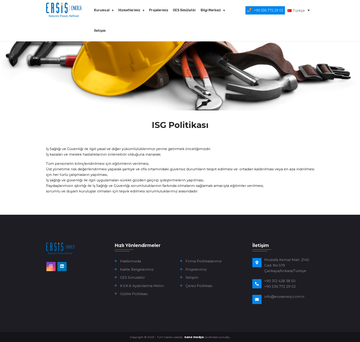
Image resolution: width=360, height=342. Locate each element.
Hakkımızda (130, 261)
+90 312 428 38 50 (279, 281)
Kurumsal (102, 10)
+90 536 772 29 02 (280, 286)
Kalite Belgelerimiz (137, 269)
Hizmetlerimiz (129, 10)
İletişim (100, 31)
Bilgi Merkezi (211, 10)
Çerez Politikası (199, 286)
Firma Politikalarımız (204, 261)
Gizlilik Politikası (134, 294)
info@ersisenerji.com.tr (284, 296)
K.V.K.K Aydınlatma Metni (142, 286)
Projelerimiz (158, 10)
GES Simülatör (184, 10)
